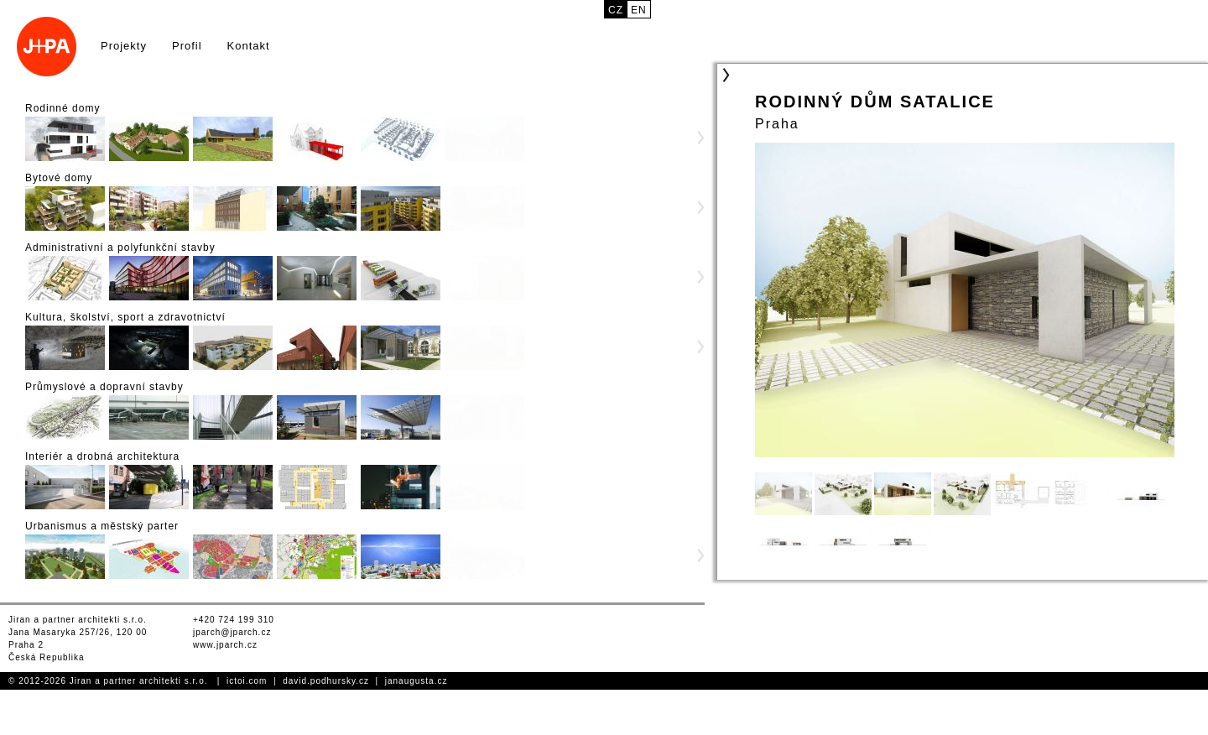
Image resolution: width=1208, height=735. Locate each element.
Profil (187, 45)
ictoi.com (246, 680)
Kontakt (248, 45)
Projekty (124, 45)
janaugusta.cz (416, 680)
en (639, 10)
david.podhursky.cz (326, 680)
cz (615, 10)
